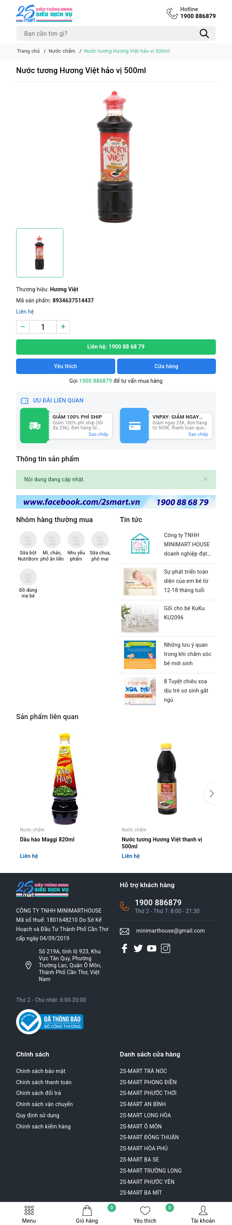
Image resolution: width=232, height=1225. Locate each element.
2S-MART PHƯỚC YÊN (147, 1182)
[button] (210, 793)
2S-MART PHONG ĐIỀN (148, 1082)
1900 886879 (198, 13)
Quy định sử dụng (38, 1115)
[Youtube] (151, 948)
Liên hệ (25, 312)
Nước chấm (32, 830)
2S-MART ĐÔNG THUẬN (149, 1137)
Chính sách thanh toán (43, 1082)
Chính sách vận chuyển (44, 1104)
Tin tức (131, 520)
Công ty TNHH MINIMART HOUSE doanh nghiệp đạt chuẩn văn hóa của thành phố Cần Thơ (187, 545)
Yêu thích (154, 1214)
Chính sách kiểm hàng (43, 1126)
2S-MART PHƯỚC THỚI (148, 1093)
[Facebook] (124, 948)
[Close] (205, 479)
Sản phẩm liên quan (47, 717)
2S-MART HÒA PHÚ (144, 1148)
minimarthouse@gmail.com (170, 931)
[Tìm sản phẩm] (116, 33)
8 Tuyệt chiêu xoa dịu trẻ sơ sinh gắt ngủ (186, 690)
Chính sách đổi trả (38, 1093)
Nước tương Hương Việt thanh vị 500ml (162, 842)
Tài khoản (203, 1214)
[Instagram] (165, 948)
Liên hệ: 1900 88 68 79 (115, 347)
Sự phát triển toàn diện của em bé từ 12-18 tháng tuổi (186, 581)
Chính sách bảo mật (40, 1071)
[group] (116, 157)
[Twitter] (138, 948)
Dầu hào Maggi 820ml (47, 839)
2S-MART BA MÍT (141, 1193)
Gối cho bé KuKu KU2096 (184, 613)
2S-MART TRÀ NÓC (143, 1071)
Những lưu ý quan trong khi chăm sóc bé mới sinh (187, 654)
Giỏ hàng (96, 1214)
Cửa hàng (166, 366)
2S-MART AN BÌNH (143, 1104)
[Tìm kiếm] (204, 33)
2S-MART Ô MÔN (141, 1126)
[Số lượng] (43, 327)
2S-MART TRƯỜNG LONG (151, 1171)
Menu (29, 1214)
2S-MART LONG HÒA (145, 1115)
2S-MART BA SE (139, 1160)
